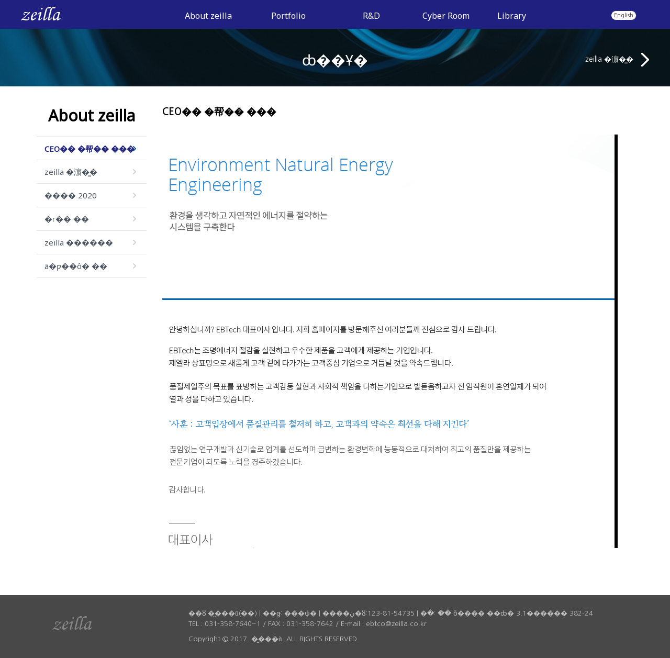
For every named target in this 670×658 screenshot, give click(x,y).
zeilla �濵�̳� (617, 59)
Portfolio (288, 15)
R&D (371, 15)
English (623, 15)
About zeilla (208, 15)
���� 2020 (70, 195)
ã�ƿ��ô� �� (75, 266)
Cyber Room (446, 15)
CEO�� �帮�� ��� (89, 148)
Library (511, 15)
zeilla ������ (78, 242)
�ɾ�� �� (66, 219)
